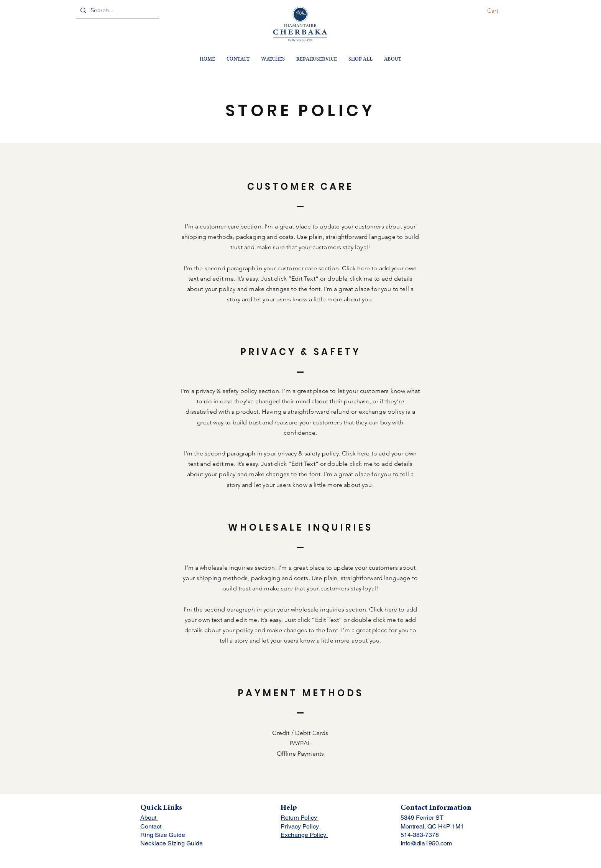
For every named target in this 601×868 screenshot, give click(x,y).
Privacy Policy (300, 826)
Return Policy (300, 817)
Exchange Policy (304, 834)
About (149, 817)
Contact (151, 826)
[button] (497, 10)
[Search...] (116, 10)
